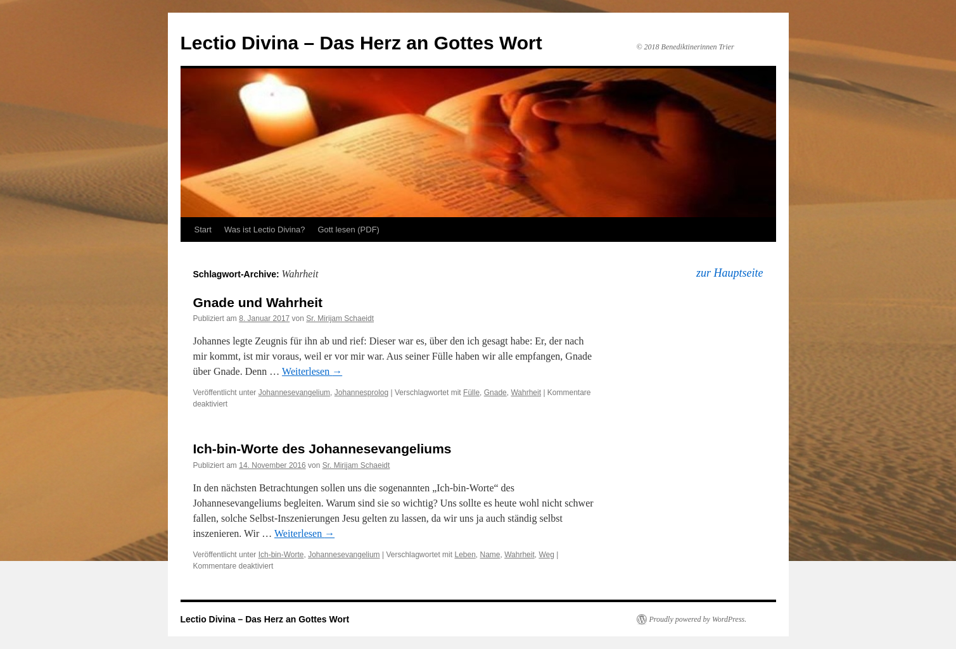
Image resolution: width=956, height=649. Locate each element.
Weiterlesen (312, 371)
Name (490, 554)
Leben (464, 554)
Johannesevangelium (294, 392)
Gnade (495, 392)
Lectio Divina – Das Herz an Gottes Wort (361, 42)
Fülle (471, 392)
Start (203, 229)
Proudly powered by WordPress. (698, 619)
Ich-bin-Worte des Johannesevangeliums (322, 448)
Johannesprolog (361, 392)
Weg (546, 554)
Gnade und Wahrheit (258, 302)
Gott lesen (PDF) (348, 229)
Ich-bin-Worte (281, 554)
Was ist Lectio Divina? (264, 229)
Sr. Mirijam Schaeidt (340, 318)
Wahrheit (526, 392)
